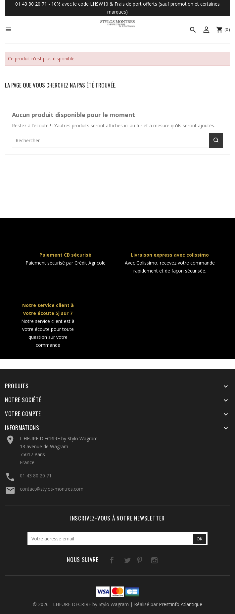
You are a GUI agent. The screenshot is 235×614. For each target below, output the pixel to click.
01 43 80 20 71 (36, 475)
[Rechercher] (117, 140)
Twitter (119, 561)
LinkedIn (160, 561)
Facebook (105, 561)
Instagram (146, 561)
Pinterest (132, 561)
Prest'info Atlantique (180, 604)
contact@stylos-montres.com (51, 489)
